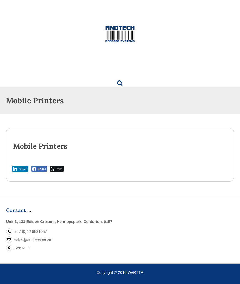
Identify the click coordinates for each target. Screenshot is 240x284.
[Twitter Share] (57, 169)
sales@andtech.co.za (28, 240)
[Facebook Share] (39, 169)
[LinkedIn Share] (20, 169)
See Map (18, 248)
